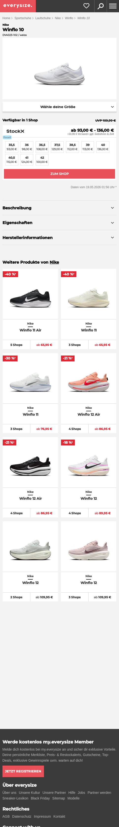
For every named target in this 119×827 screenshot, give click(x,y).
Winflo (69, 18)
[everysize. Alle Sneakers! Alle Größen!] (18, 6)
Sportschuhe (23, 18)
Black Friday (40, 798)
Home (6, 18)
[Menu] (113, 6)
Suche (100, 6)
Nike (58, 18)
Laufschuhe (43, 18)
